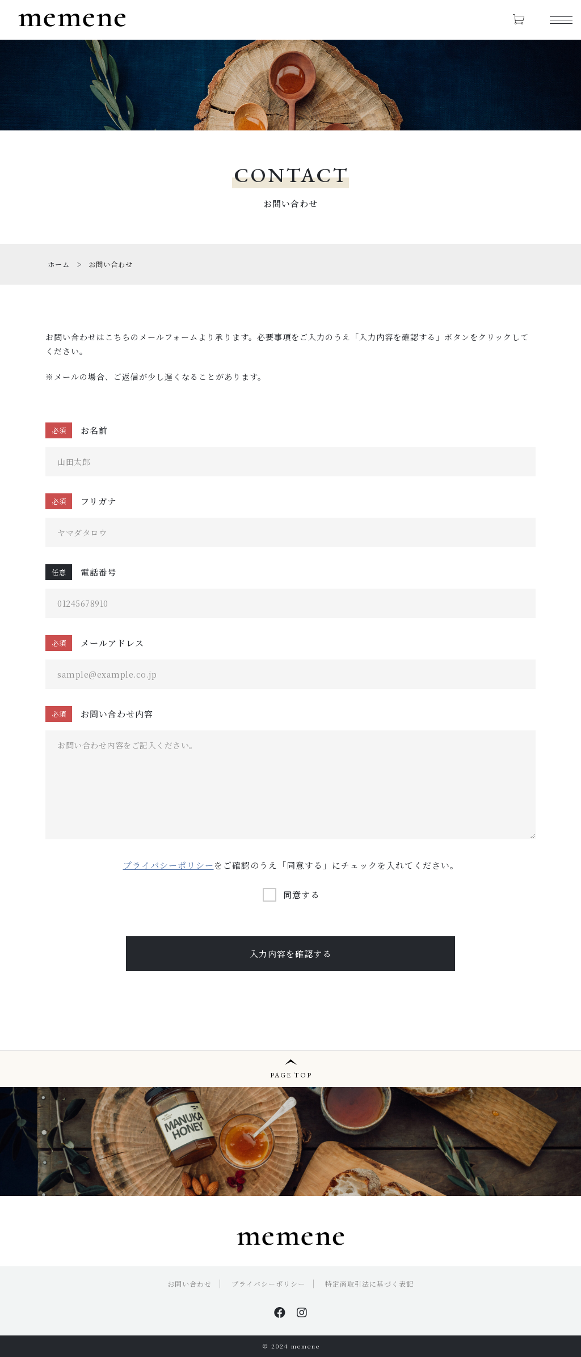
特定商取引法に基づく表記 (369, 1283)
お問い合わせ (189, 1283)
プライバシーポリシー (168, 865)
